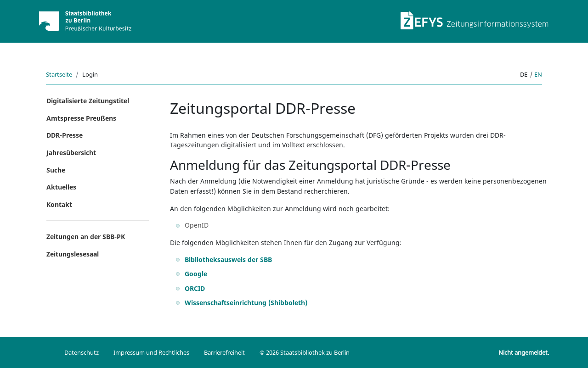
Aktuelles (61, 187)
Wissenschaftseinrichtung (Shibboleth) (246, 302)
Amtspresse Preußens (81, 118)
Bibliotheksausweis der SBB (228, 259)
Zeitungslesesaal (72, 254)
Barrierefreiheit (224, 352)
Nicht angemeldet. (523, 352)
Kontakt (59, 204)
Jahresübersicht (71, 152)
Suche (55, 170)
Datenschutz (81, 352)
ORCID (195, 288)
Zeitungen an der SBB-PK (85, 236)
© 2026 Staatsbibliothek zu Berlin (305, 352)
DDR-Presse (64, 135)
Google (196, 273)
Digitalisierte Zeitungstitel (87, 100)
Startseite (59, 74)
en (538, 74)
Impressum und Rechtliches (151, 352)
